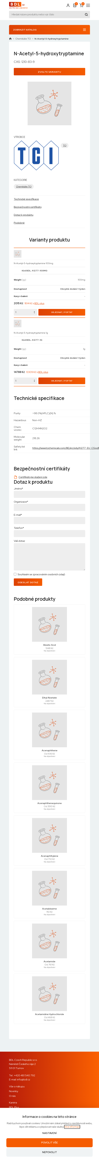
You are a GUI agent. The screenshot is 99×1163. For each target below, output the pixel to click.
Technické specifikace (26, 199)
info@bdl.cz (23, 1079)
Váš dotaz (19, 541)
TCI (64, 145)
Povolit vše (49, 1142)
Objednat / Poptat (62, 312)
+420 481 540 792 (24, 1075)
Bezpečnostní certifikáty (28, 207)
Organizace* (21, 501)
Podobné (19, 222)
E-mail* (18, 515)
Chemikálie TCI (23, 38)
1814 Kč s (34, 303)
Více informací (72, 1126)
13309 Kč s (37, 372)
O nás (12, 1096)
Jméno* (18, 488)
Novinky (13, 1091)
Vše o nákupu (17, 1086)
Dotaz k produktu (23, 215)
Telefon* (19, 528)
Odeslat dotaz (28, 582)
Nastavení (49, 1133)
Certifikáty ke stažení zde (33, 477)
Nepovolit (49, 1152)
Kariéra (13, 1102)
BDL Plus (14, 1107)
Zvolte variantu (49, 71)
